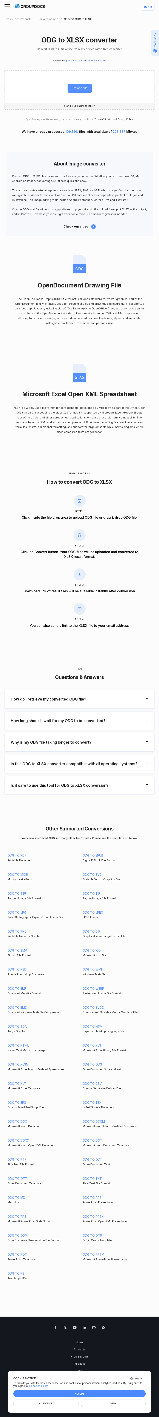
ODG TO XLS (92, 1045)
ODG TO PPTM (93, 1254)
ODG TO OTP (92, 1235)
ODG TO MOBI (18, 874)
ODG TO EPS (17, 1102)
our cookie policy (38, 1385)
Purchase (80, 1363)
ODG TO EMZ (17, 1007)
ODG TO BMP (17, 950)
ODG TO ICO (92, 950)
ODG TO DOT (92, 1140)
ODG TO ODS (92, 1064)
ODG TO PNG (17, 931)
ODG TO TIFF (17, 893)
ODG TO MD (16, 1197)
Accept (79, 1393)
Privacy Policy (125, 119)
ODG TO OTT (17, 1178)
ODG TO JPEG (93, 912)
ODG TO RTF (17, 1159)
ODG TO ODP (17, 1235)
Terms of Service (103, 119)
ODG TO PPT (92, 1197)
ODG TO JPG (17, 912)
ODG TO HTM (92, 1026)
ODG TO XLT (17, 1083)
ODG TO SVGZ (93, 1007)
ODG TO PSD (17, 969)
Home (79, 1342)
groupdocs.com (74, 60)
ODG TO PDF (17, 855)
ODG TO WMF (93, 969)
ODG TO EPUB (93, 855)
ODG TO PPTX (93, 1216)
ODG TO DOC (17, 1121)
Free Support (79, 1356)
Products (79, 1349)
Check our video (75, 226)
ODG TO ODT (92, 1159)
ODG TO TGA (17, 1026)
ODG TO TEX (92, 1102)
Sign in (148, 6)
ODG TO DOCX (18, 1140)
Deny (113, 1403)
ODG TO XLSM (18, 1064)
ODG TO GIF (91, 931)
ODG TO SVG (92, 874)
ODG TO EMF (17, 988)
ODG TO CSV (92, 1083)
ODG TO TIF (91, 893)
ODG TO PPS (17, 1216)
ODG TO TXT (92, 1178)
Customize (45, 1403)
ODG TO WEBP (93, 988)
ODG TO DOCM (94, 1121)
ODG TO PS (16, 1273)
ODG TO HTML (18, 1045)
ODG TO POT (17, 1254)
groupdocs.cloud (97, 60)
